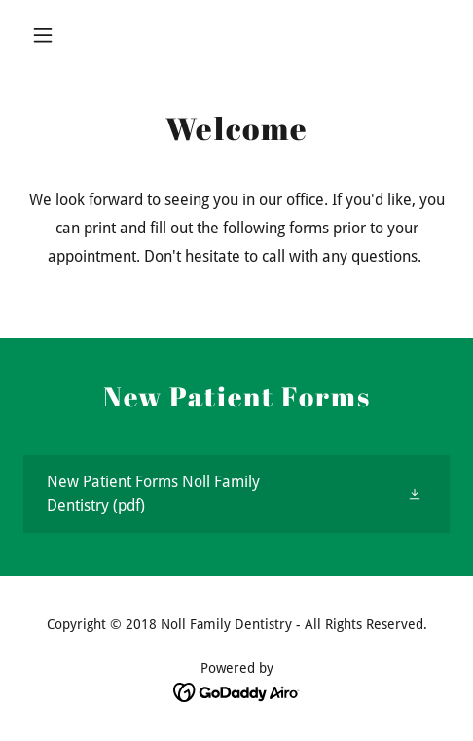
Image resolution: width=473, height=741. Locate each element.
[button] (55, 35)
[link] (236, 494)
